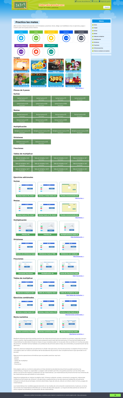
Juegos (95, 27)
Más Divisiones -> (78, 256)
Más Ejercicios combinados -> (74, 314)
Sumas (95, 30)
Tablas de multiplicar (99, 36)
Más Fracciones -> (78, 276)
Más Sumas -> (79, 198)
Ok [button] (115, 395)
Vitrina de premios (98, 48)
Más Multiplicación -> (77, 237)
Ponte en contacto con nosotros (101, 51)
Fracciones (96, 45)
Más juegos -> (79, 88)
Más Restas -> (79, 217)
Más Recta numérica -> (76, 334)
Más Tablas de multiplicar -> (75, 295)
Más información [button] (82, 395)
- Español (107, 7)
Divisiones (96, 42)
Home (95, 24)
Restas (95, 33)
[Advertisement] (51, 14)
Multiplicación (97, 39)
